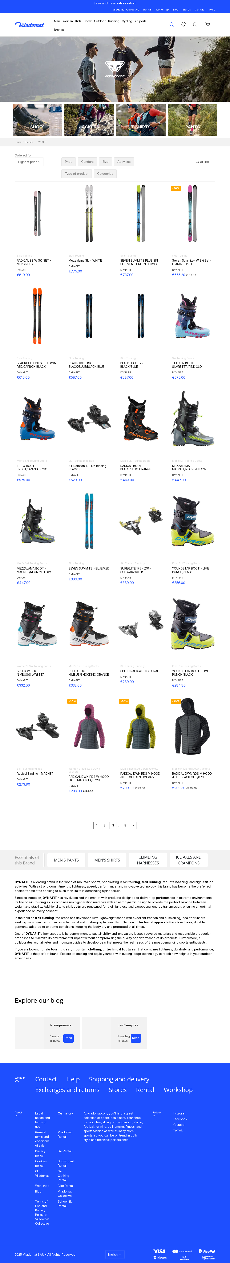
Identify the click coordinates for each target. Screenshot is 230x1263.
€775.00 (75, 271)
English (115, 1254)
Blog (175, 9)
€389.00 (127, 583)
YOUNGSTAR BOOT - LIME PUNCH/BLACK (190, 570)
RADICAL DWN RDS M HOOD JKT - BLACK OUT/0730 (192, 775)
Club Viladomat (42, 1173)
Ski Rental (65, 1151)
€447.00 (179, 480)
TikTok (178, 1130)
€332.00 (23, 685)
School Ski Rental (65, 1204)
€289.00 (127, 682)
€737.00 (126, 275)
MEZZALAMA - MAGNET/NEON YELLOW (189, 467)
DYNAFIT (22, 269)
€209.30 (76, 791)
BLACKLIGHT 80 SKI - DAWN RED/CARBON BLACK (36, 364)
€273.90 (23, 784)
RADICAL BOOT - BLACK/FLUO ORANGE (135, 467)
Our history (65, 1113)
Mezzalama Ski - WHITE (85, 260)
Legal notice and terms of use (42, 1120)
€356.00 (178, 583)
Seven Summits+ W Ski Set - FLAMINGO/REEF (191, 262)
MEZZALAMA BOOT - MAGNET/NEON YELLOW (34, 570)
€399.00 (75, 579)
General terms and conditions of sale (42, 1138)
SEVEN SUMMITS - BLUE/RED (89, 568)
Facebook (180, 1119)
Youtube (179, 1124)
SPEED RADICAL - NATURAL (139, 671)
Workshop (162, 9)
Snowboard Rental (66, 1163)
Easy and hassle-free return (115, 3)
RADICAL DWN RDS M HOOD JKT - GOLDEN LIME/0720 (140, 775)
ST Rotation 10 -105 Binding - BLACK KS (89, 467)
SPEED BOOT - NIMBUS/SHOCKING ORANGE (89, 672)
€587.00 (75, 377)
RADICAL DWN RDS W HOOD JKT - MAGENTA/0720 (89, 778)
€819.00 (23, 275)
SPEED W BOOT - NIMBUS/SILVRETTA (30, 672)
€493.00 (127, 480)
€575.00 (178, 377)
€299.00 (88, 791)
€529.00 (75, 480)
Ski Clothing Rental (63, 1175)
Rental (147, 9)
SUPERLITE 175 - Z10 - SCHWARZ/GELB (135, 570)
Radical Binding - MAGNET (35, 773)
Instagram (179, 1113)
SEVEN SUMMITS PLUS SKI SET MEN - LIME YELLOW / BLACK (139, 262)
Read (68, 1038)
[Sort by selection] (29, 162)
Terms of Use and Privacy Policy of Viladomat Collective (42, 1212)
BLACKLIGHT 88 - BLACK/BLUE (132, 364)
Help (212, 9)
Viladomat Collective (125, 9)
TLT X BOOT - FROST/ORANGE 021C (32, 467)
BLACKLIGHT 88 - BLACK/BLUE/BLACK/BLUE (87, 364)
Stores (186, 9)
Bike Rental (65, 1185)
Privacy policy (40, 1153)
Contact (200, 9)
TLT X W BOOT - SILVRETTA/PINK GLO (187, 364)
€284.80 (179, 685)
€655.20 (179, 275)
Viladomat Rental (65, 1134)
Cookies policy (41, 1163)
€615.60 (23, 377)
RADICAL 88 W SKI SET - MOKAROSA (34, 262)
